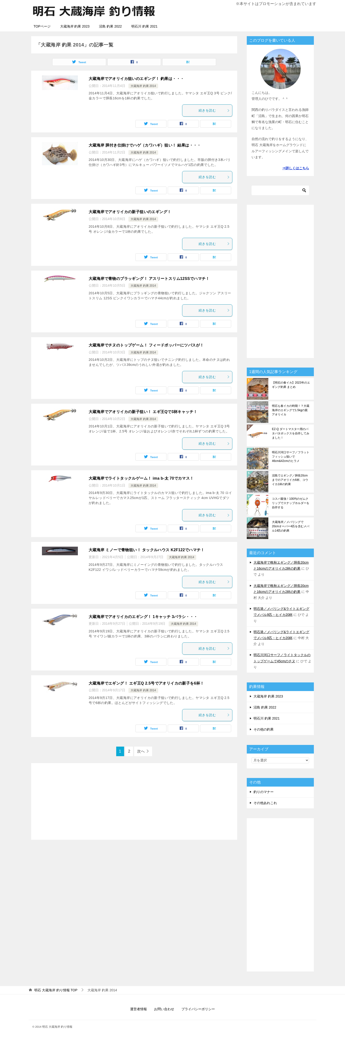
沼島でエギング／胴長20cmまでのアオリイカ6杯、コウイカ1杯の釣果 (290, 480)
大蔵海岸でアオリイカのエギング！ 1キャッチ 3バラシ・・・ (143, 617)
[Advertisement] (134, 801)
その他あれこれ (265, 803)
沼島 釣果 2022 (110, 26)
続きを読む (214, 110)
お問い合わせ (164, 1009)
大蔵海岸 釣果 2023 (75, 26)
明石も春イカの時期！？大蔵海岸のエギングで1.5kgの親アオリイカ (290, 410)
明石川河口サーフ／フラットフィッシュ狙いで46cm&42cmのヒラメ (290, 457)
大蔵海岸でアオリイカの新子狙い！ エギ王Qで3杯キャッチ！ (143, 412)
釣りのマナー (263, 792)
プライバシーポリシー (198, 1009)
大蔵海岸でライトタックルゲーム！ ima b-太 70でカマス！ (141, 478)
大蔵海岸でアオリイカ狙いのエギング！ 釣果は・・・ (136, 79)
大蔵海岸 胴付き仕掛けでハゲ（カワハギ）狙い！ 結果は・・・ (145, 145)
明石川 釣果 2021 (144, 26)
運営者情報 (138, 1009)
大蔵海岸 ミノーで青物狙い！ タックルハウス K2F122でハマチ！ (147, 550)
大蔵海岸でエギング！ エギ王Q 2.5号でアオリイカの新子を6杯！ (146, 683)
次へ (141, 751)
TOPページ (42, 26)
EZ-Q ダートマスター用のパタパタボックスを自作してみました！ (290, 433)
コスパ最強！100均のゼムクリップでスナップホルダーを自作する (290, 503)
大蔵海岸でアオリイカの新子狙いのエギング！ (130, 212)
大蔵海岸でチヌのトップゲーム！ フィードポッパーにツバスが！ (146, 345)
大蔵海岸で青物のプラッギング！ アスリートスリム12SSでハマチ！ (149, 279)
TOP (55, 990)
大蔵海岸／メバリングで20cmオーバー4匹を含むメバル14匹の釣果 (290, 526)
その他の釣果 (263, 729)
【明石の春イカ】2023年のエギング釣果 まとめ (291, 385)
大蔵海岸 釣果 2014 (143, 86)
